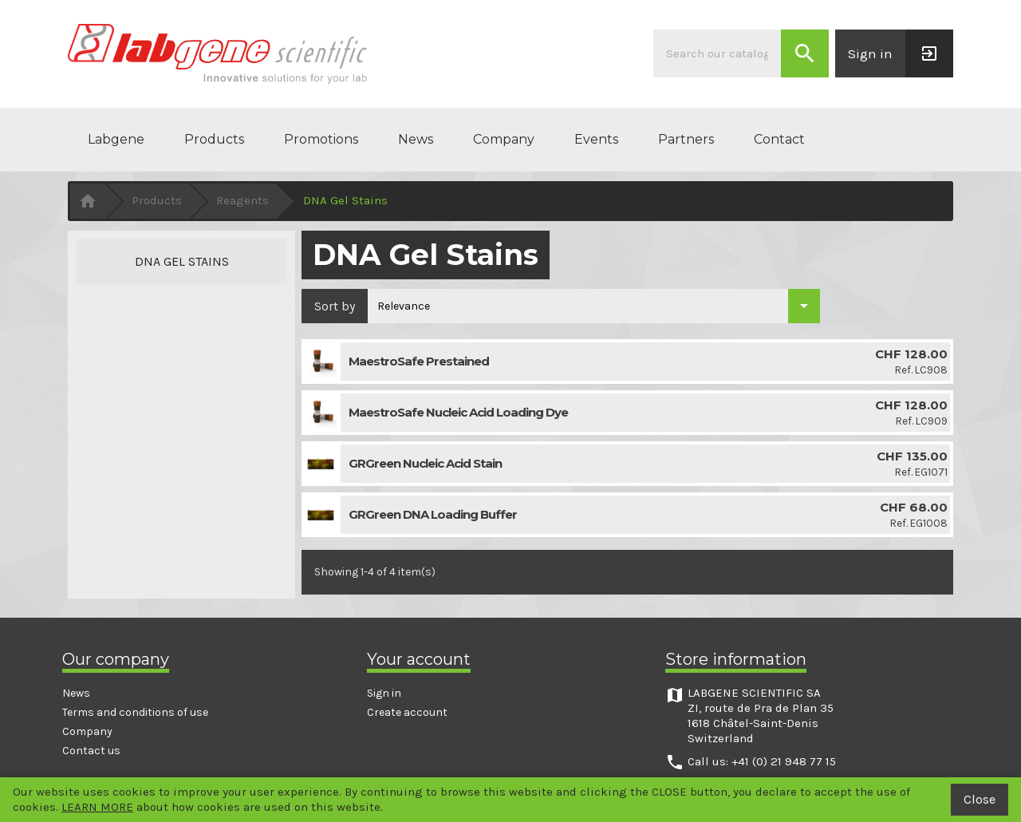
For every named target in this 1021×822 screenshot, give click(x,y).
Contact (779, 139)
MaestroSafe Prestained (419, 361)
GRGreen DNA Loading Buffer (433, 514)
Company (503, 139)
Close (979, 799)
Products (214, 139)
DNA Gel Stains (182, 261)
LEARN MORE (97, 807)
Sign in (384, 693)
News (415, 139)
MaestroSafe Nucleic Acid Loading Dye (458, 412)
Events (596, 139)
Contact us (91, 750)
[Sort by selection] (594, 306)
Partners (686, 139)
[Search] (717, 53)
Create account (407, 712)
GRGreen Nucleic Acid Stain (425, 463)
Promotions (321, 139)
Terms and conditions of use (135, 712)
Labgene (116, 139)
